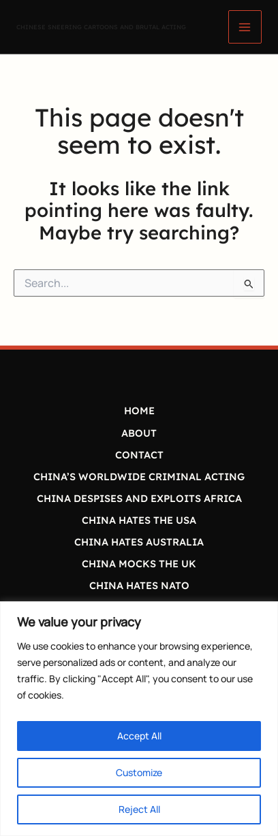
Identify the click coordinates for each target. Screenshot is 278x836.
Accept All (139, 735)
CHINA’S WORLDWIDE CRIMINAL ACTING (139, 476)
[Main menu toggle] (245, 27)
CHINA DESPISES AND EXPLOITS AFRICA (139, 498)
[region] (139, 718)
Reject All (139, 809)
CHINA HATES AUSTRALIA (139, 541)
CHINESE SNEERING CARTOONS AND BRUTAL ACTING (101, 27)
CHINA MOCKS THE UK (139, 563)
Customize (139, 772)
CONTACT (139, 454)
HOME (139, 410)
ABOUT (139, 433)
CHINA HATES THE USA (139, 520)
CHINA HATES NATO (139, 585)
